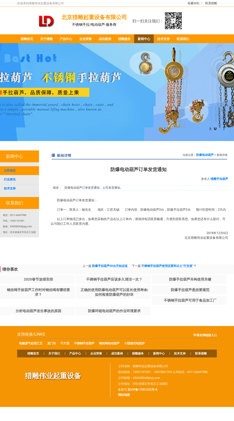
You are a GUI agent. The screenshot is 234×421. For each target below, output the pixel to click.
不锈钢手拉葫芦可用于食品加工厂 (190, 300)
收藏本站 (193, 3)
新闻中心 (144, 39)
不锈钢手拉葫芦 (84, 343)
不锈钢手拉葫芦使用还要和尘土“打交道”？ (168, 266)
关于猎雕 (46, 39)
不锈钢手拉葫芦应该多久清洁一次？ (114, 279)
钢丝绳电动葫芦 (109, 343)
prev (27, 99)
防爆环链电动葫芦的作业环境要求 (114, 311)
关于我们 (54, 353)
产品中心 (66, 39)
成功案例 (105, 39)
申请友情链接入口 (205, 335)
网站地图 (124, 395)
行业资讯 (10, 179)
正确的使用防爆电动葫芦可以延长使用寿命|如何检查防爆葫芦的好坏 (114, 292)
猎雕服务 (124, 39)
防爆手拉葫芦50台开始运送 (110, 266)
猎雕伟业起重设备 (53, 376)
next (207, 99)
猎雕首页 (27, 39)
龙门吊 (51, 343)
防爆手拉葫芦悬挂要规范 (190, 290)
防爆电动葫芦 (205, 155)
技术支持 (163, 39)
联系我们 (183, 39)
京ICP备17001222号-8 (142, 389)
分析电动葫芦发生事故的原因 (38, 311)
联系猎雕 (211, 3)
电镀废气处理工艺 (31, 343)
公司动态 (10, 170)
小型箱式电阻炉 (134, 343)
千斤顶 (64, 343)
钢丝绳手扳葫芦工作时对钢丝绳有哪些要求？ (38, 292)
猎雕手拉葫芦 (219, 179)
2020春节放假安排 (38, 279)
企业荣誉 (85, 39)
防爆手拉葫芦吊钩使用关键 (190, 279)
